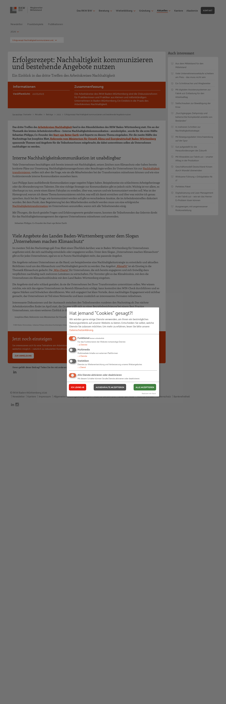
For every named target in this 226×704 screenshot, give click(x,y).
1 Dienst (82, 367)
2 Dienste (82, 356)
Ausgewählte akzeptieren (110, 387)
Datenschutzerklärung (81, 329)
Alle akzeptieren (145, 387)
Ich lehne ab (77, 387)
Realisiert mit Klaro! (149, 393)
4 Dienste (82, 344)
